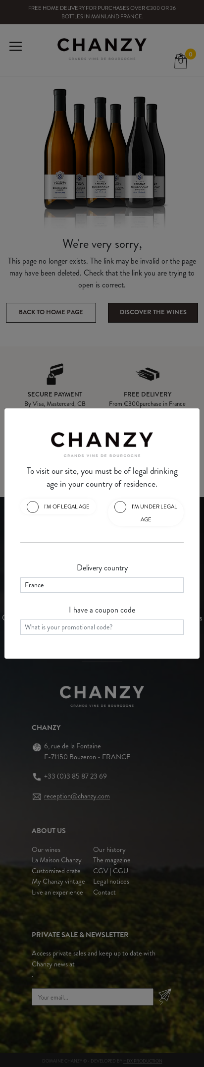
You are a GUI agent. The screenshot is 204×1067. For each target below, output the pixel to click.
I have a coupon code (102, 610)
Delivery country (102, 567)
